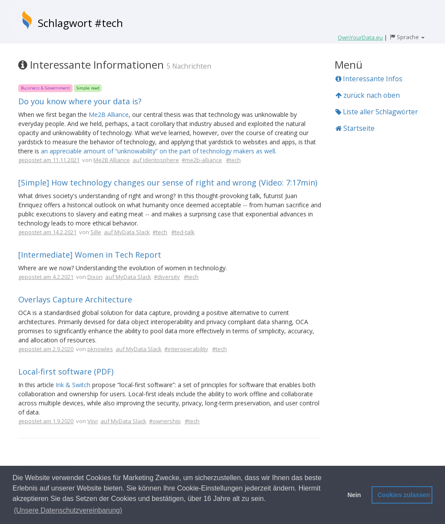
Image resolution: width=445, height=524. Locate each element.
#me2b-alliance (202, 160)
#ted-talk (183, 232)
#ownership (165, 421)
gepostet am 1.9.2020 (45, 421)
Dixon (95, 277)
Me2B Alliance (109, 114)
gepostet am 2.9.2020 (45, 349)
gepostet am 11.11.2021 (49, 160)
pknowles (100, 349)
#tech (233, 160)
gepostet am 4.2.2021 (45, 277)
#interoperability (186, 349)
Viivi (92, 421)
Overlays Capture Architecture (75, 299)
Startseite (355, 128)
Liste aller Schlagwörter (376, 111)
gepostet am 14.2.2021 (47, 232)
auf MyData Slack (127, 232)
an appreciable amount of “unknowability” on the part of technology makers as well (158, 151)
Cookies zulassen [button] (404, 494)
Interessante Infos (368, 78)
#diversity (167, 277)
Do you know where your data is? (80, 101)
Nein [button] (354, 494)
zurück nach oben (367, 95)
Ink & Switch (73, 385)
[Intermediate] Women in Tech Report (89, 254)
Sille (95, 232)
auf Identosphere (156, 160)
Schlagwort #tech (80, 23)
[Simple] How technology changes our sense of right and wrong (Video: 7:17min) (167, 182)
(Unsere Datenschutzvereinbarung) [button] (68, 510)
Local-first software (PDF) (65, 371)
